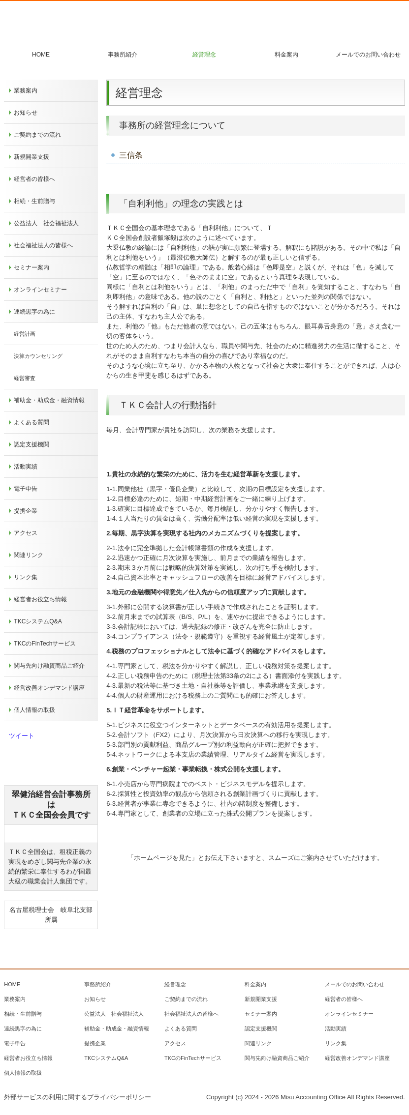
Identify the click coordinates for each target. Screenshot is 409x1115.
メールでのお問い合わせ (368, 54)
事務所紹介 (122, 54)
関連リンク (28, 555)
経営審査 (24, 378)
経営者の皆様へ (34, 179)
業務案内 (25, 90)
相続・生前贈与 (34, 201)
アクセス (25, 532)
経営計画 (24, 334)
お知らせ (25, 112)
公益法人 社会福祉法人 (46, 223)
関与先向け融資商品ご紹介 (49, 665)
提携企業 (25, 510)
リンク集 (25, 577)
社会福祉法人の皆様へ (43, 245)
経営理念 (204, 54)
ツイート (21, 735)
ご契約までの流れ (37, 134)
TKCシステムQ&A (38, 621)
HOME (41, 54)
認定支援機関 (31, 444)
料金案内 (286, 54)
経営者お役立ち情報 (40, 599)
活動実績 (25, 466)
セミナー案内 (31, 267)
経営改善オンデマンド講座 (49, 687)
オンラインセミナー (40, 289)
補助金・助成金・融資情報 (49, 400)
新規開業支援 (31, 156)
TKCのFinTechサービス (45, 643)
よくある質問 (31, 422)
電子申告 (25, 488)
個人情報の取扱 (34, 709)
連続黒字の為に (34, 311)
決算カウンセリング (38, 356)
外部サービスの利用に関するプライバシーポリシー (77, 1097)
